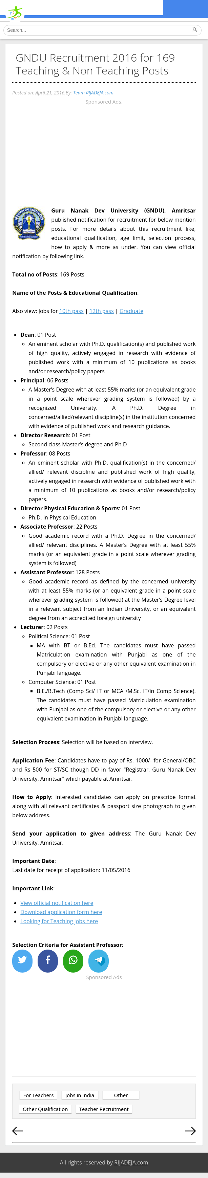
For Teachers (38, 1095)
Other (121, 1095)
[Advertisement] (103, 153)
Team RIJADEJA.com (93, 92)
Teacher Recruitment (104, 1109)
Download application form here (61, 912)
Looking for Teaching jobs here (59, 921)
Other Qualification (45, 1109)
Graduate (131, 311)
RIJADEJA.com (131, 1162)
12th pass (101, 311)
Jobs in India (79, 1095)
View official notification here (56, 903)
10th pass (71, 311)
